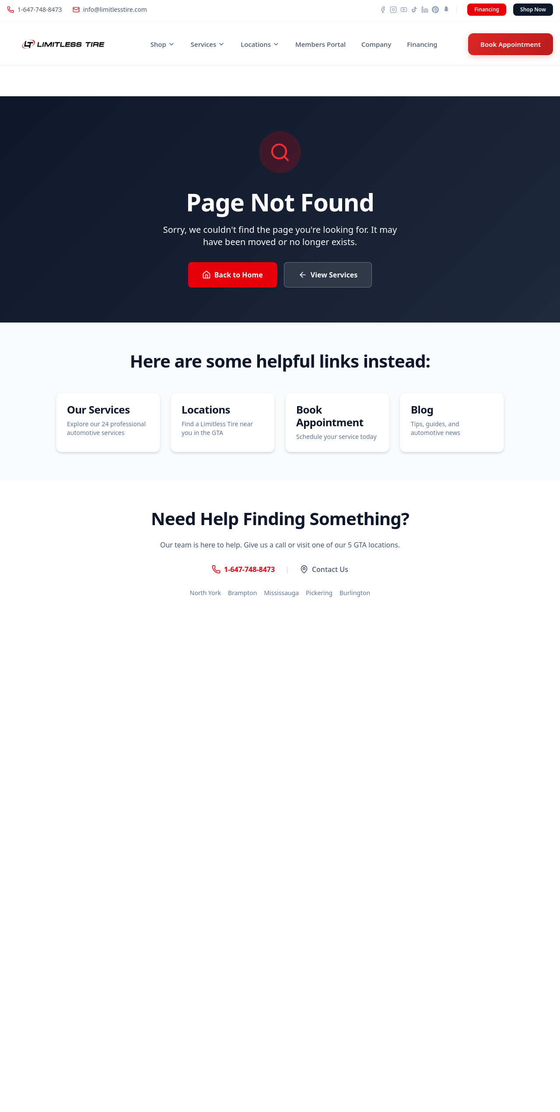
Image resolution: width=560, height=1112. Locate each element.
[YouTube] (403, 9)
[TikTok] (414, 9)
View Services (328, 275)
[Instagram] (393, 9)
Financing (486, 9)
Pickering (319, 593)
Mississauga (281, 593)
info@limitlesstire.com (110, 9)
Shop (162, 44)
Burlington (355, 593)
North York (205, 593)
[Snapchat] (445, 9)
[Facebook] (382, 9)
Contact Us (324, 569)
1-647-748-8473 (34, 9)
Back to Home (232, 275)
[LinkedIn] (424, 9)
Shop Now (533, 9)
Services (208, 44)
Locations (260, 44)
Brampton (242, 593)
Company (376, 44)
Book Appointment (510, 44)
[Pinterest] (435, 9)
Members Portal (320, 44)
